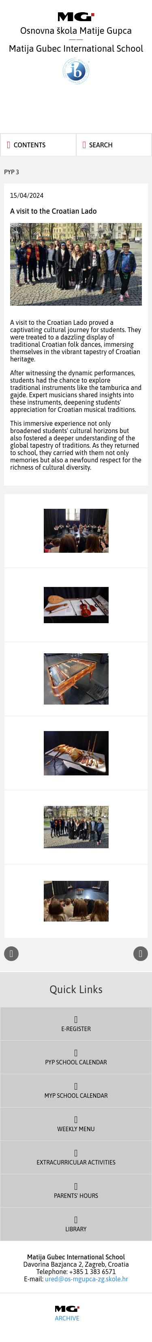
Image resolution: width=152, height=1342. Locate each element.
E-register (76, 1023)
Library (76, 1223)
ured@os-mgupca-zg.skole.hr (86, 1279)
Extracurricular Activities (76, 1156)
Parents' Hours (76, 1189)
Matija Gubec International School (76, 63)
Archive (67, 1313)
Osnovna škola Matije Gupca (76, 24)
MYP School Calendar (76, 1089)
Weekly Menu (76, 1123)
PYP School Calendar (76, 1056)
